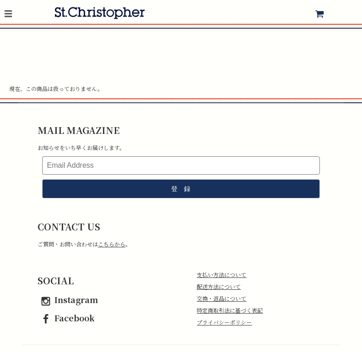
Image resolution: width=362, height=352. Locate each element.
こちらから (111, 244)
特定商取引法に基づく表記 (230, 310)
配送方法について (219, 286)
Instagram (68, 299)
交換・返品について (221, 298)
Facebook (66, 318)
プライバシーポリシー (224, 322)
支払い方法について (221, 274)
